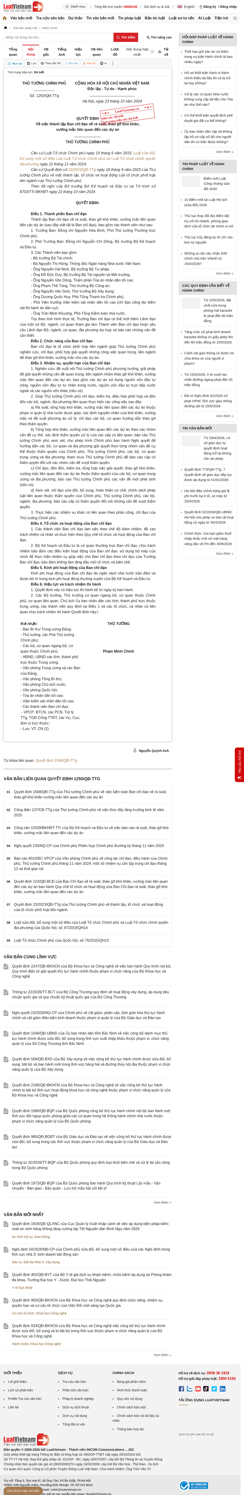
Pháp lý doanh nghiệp (78, 1399)
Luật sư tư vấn (181, 18)
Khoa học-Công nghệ (51, 1313)
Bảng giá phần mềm (131, 1382)
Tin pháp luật (129, 18)
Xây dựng (52, 1262)
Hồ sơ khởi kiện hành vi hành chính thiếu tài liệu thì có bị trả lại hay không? (207, 78)
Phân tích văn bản (75, 1390)
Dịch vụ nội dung (74, 1416)
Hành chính (20, 1344)
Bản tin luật (155, 18)
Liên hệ (13, 1407)
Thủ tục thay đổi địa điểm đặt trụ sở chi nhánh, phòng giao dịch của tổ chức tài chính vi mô (208, 221)
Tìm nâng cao (159, 37)
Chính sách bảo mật (131, 1407)
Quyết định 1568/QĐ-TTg (56, 760)
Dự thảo (75, 18)
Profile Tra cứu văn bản (24, 1399)
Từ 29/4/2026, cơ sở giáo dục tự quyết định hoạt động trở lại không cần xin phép (217, 448)
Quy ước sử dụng (129, 1399)
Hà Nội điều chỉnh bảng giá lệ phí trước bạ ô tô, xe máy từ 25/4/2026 (206, 496)
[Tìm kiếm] (125, 37)
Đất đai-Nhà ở (33, 1262)
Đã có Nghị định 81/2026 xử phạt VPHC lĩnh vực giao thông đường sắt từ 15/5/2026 (208, 401)
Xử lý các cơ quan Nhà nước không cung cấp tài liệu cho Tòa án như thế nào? (208, 99)
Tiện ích (221, 18)
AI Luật (204, 18)
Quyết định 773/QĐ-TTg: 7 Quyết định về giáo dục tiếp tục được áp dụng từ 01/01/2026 (208, 474)
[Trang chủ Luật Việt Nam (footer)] (26, 1445)
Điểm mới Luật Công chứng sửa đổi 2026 (217, 183)
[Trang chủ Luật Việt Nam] (23, 6)
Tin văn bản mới (100, 18)
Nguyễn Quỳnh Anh (151, 750)
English (186, 7)
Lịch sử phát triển (20, 1390)
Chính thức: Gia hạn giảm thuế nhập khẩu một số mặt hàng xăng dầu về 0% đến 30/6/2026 (208, 538)
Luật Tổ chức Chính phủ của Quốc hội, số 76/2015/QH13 (61, 940)
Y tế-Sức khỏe (22, 1288)
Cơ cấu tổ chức (23, 1313)
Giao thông (42, 1237)
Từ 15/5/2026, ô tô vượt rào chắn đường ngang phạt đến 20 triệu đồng (208, 379)
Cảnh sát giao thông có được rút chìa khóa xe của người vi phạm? (209, 358)
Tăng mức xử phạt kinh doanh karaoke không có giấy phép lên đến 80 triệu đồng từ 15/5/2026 (208, 337)
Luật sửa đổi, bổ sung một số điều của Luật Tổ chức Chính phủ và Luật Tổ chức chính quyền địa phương (88, 158)
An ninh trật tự (22, 1237)
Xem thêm (163, 1202)
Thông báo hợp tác (130, 1429)
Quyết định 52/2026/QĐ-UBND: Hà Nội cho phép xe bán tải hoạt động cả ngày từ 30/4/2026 (209, 517)
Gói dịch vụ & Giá (156, 7)
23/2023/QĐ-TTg (82, 170)
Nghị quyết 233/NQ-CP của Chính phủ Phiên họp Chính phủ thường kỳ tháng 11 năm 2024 (89, 846)
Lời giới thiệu (17, 1382)
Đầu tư (17, 1262)
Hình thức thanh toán (132, 1390)
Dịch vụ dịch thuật (75, 1407)
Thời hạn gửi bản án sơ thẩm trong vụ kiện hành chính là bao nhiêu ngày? (208, 57)
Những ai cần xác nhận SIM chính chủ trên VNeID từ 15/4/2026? (205, 258)
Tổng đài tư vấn (73, 1424)
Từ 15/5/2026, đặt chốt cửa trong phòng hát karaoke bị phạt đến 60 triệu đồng (218, 310)
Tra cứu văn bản (50, 18)
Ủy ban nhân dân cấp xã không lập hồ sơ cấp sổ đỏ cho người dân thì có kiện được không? (208, 136)
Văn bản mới (21, 18)
